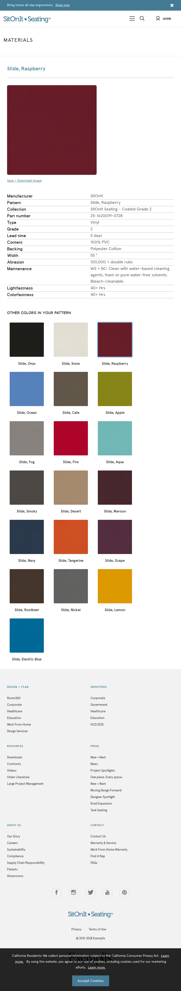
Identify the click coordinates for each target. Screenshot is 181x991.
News (94, 764)
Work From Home (19, 724)
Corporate (14, 704)
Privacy (76, 929)
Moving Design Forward (106, 790)
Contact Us (98, 836)
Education (14, 718)
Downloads (14, 757)
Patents (12, 869)
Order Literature (18, 777)
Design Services (17, 731)
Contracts (14, 764)
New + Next (98, 757)
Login (163, 18)
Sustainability (16, 849)
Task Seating (98, 810)
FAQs (93, 863)
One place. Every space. (106, 777)
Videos (11, 770)
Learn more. (97, 967)
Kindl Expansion (101, 803)
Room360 (14, 698)
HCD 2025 (97, 724)
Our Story (13, 836)
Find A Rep (97, 856)
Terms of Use (97, 929)
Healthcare (14, 711)
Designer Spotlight (102, 797)
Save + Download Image (24, 180)
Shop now (62, 5)
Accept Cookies (91, 981)
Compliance (15, 856)
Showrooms (15, 876)
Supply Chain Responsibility (26, 863)
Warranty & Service (103, 843)
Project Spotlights (102, 770)
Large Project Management (25, 783)
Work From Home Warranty (109, 849)
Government (98, 704)
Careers (12, 843)
